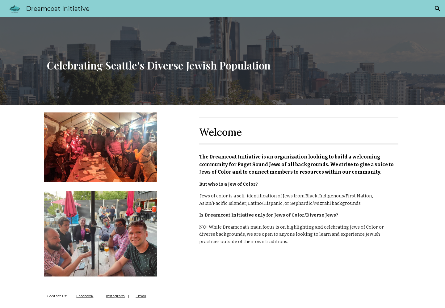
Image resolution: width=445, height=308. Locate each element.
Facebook (84, 295)
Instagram (115, 295)
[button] (437, 8)
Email (141, 295)
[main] (222, 61)
